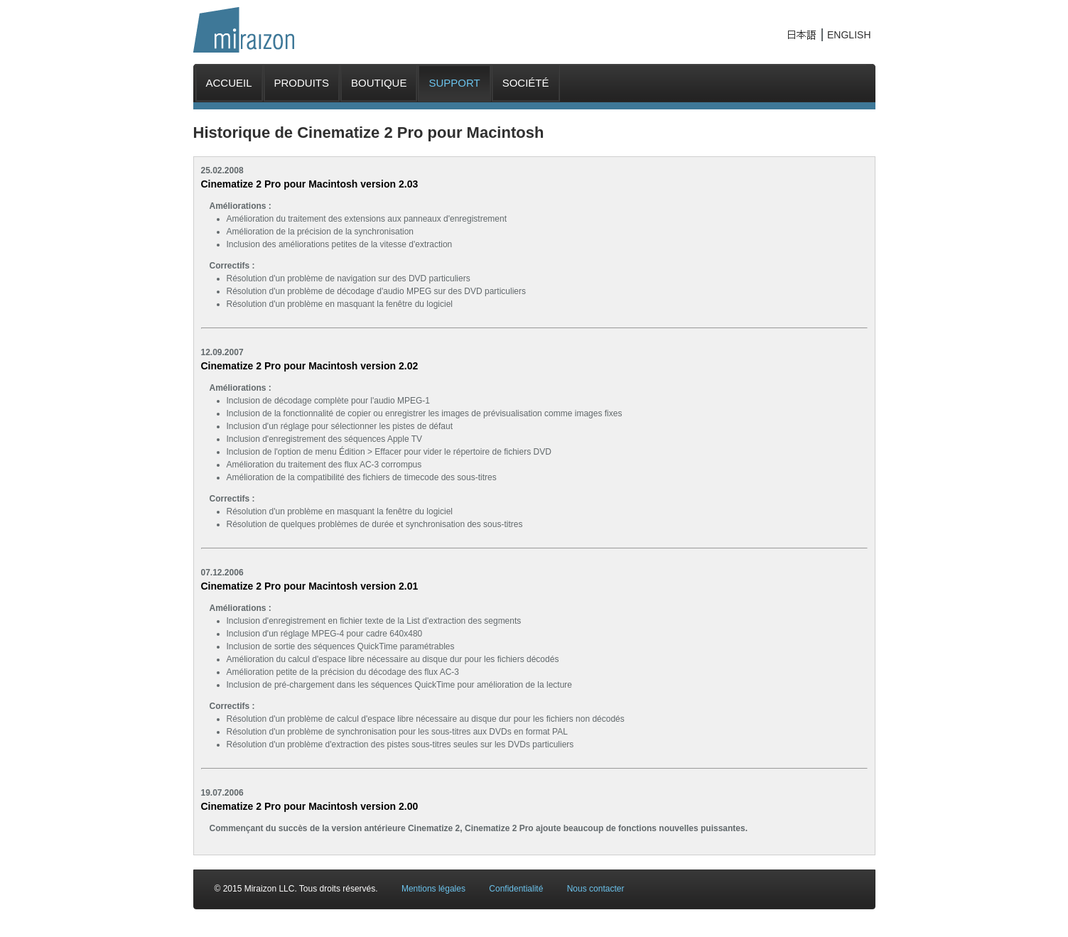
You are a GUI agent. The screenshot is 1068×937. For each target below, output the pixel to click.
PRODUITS (302, 83)
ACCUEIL (229, 83)
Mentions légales (433, 889)
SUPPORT (454, 83)
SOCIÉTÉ (525, 83)
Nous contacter (596, 889)
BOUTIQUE (378, 83)
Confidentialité (516, 889)
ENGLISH (848, 34)
